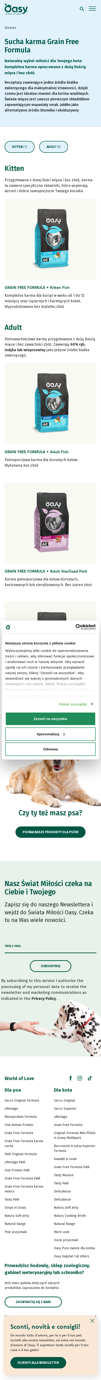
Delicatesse (62, 1191)
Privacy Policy (44, 998)
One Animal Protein (19, 1125)
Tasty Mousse (64, 1175)
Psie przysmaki (16, 1232)
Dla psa (13, 1090)
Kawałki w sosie (65, 1159)
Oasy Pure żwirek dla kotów (74, 1248)
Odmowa (50, 749)
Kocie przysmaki (66, 1240)
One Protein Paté (17, 1170)
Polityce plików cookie (69, 689)
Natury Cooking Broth (70, 1216)
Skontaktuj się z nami (33, 1302)
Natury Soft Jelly (17, 1216)
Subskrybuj (50, 966)
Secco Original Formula (22, 1101)
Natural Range (15, 1224)
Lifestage (11, 1109)
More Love (61, 1232)
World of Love (19, 1078)
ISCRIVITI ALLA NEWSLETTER (38, 1363)
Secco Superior (65, 1109)
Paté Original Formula (21, 1154)
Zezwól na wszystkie (50, 719)
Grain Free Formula (19, 1133)
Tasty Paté (12, 1200)
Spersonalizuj (51, 734)
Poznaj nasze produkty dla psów (50, 832)
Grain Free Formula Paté (22, 1178)
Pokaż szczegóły (73, 704)
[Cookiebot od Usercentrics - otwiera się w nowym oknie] (75, 627)
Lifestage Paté (15, 1162)
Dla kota (63, 1090)
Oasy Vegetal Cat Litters (71, 1256)
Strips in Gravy (15, 1208)
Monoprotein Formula (21, 1117)
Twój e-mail (13, 946)
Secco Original (64, 1101)
